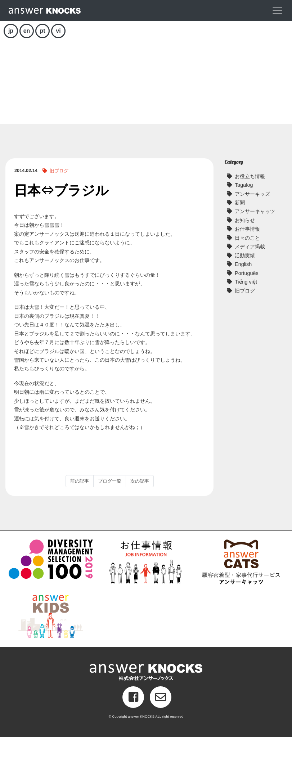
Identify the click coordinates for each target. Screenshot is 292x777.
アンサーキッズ (252, 234)
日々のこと (247, 278)
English (243, 304)
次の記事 (139, 521)
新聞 (240, 243)
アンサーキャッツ (255, 251)
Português (247, 313)
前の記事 (79, 521)
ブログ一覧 (109, 521)
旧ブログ (59, 211)
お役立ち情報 (250, 216)
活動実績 (245, 296)
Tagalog (244, 225)
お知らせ (245, 260)
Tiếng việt (246, 322)
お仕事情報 (247, 269)
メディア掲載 (250, 287)
